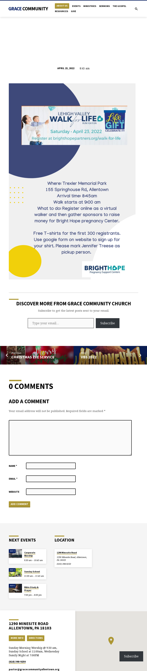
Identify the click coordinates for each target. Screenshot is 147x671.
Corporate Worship (29, 554)
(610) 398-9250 (64, 563)
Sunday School (32, 571)
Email (13, 478)
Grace (28, 9)
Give (73, 11)
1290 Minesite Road (67, 552)
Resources (61, 11)
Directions (36, 638)
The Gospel (119, 6)
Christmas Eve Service (32, 357)
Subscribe (107, 323)
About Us (62, 5)
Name (13, 466)
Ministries (89, 6)
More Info (17, 638)
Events (76, 6)
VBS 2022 (89, 357)
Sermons (104, 6)
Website (14, 491)
